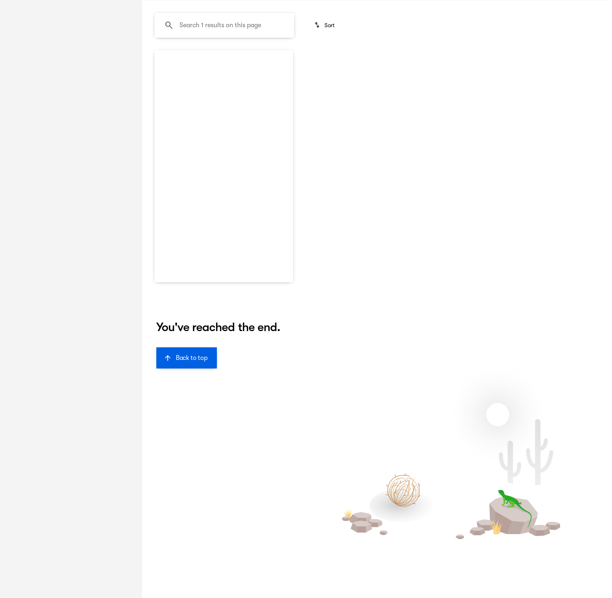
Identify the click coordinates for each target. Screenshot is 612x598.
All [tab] (69, 60)
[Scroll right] (284, 256)
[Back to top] (186, 434)
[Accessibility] (21, 6)
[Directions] (589, 6)
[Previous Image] (165, 179)
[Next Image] (282, 179)
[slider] (19, 152)
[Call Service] (519, 6)
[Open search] (589, 27)
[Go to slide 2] (210, 221)
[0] (26, 194)
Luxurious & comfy (338, 60)
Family (281, 60)
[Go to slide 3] (222, 221)
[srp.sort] (325, 101)
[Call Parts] (555, 6)
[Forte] (40, 100)
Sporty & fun (449, 60)
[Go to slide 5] (247, 221)
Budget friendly (229, 60)
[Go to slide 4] (235, 221)
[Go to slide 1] (198, 221)
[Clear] (105, 249)
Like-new (398, 60)
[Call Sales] (482, 6)
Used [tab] (111, 60)
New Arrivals (168, 60)
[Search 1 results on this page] (224, 102)
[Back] (112, 84)
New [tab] (27, 60)
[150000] (106, 194)
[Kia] (16, 100)
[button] (164, 179)
